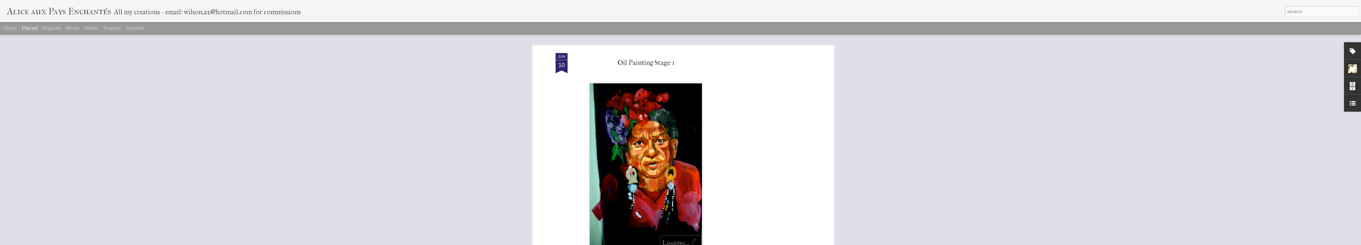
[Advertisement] (773, 142)
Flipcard (30, 28)
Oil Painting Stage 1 (646, 44)
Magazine (51, 28)
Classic (10, 28)
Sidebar (91, 28)
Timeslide (135, 28)
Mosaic (73, 28)
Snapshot (112, 28)
